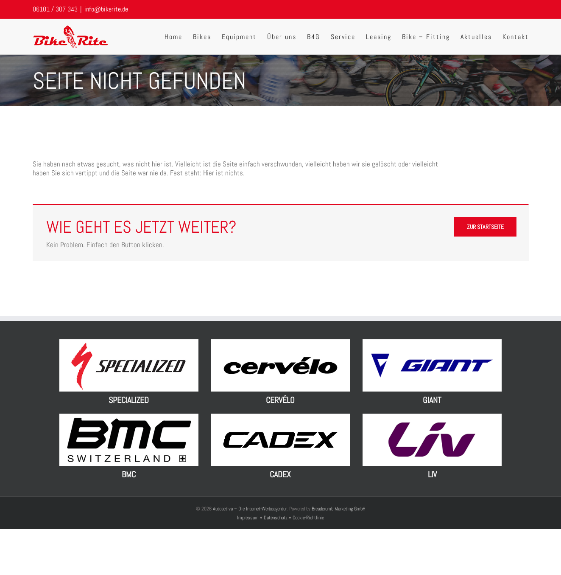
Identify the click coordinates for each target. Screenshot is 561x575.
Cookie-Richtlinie (308, 517)
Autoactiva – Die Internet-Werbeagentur (250, 508)
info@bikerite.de (106, 9)
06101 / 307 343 (55, 9)
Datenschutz (275, 517)
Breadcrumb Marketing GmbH (339, 508)
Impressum (248, 517)
